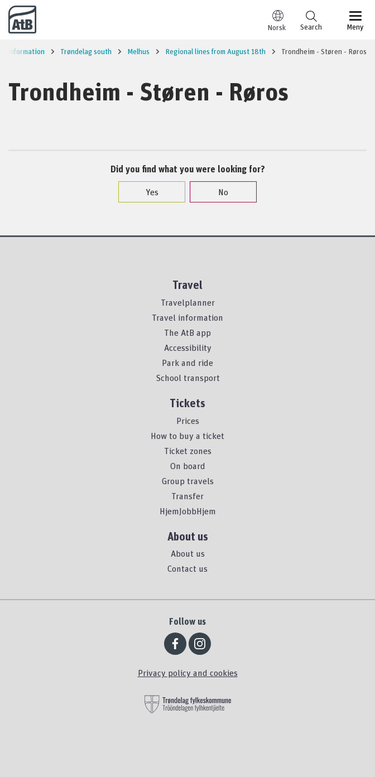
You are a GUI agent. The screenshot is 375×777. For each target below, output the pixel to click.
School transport (188, 377)
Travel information (187, 317)
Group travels (188, 480)
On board (187, 465)
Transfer (187, 495)
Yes (146, 191)
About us (188, 553)
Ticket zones (187, 450)
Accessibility (187, 347)
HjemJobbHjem (188, 511)
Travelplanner (188, 302)
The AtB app (187, 332)
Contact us (187, 568)
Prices (187, 420)
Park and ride (187, 362)
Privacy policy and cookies (188, 672)
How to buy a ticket (187, 435)
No (217, 191)
